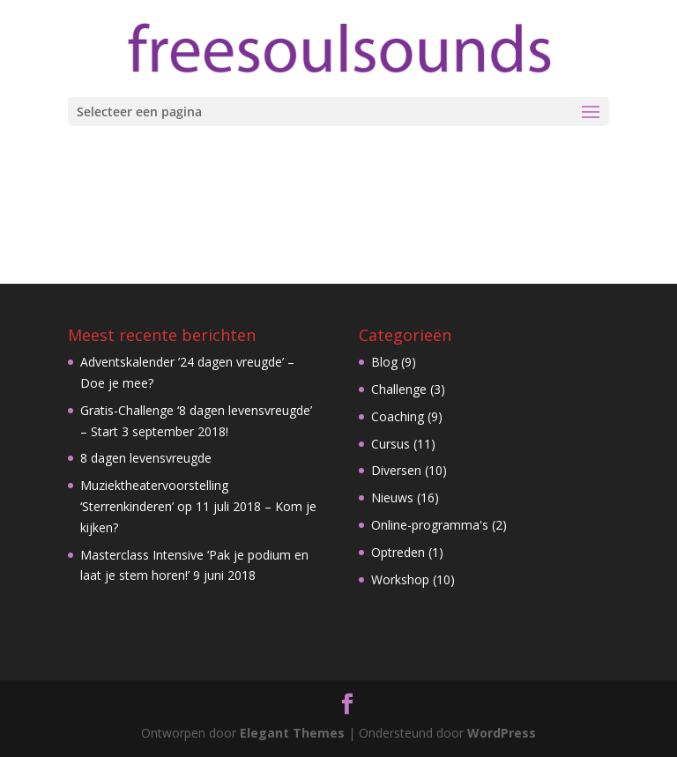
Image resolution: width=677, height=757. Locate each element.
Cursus (390, 443)
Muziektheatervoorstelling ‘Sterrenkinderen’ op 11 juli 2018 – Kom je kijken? (198, 506)
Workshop (400, 579)
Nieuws (392, 497)
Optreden (398, 552)
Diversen (396, 470)
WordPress (501, 732)
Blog (384, 361)
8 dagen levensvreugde (146, 457)
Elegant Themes (292, 732)
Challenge (399, 389)
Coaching (397, 416)
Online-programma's (429, 524)
